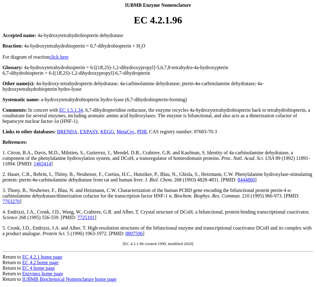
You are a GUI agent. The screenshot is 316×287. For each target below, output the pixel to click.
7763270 (11, 201)
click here (59, 57)
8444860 (246, 179)
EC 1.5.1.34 (71, 110)
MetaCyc (126, 131)
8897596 (134, 233)
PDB (142, 131)
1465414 (42, 163)
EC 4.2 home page (40, 262)
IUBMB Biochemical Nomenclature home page (69, 279)
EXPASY (89, 131)
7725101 (86, 217)
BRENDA (67, 131)
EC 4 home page (38, 268)
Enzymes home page (42, 273)
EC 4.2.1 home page (42, 257)
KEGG (107, 131)
